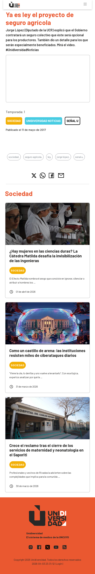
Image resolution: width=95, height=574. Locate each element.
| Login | (59, 563)
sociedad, (14, 156)
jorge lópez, (63, 156)
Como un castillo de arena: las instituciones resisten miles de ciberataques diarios (47, 353)
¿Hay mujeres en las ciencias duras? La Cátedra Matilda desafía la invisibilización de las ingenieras (45, 256)
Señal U (72, 121)
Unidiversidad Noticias (43, 121)
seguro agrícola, (33, 156)
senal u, (79, 156)
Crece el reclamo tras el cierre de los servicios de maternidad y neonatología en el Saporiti (46, 450)
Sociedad (14, 121)
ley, (49, 156)
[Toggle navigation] (85, 4)
